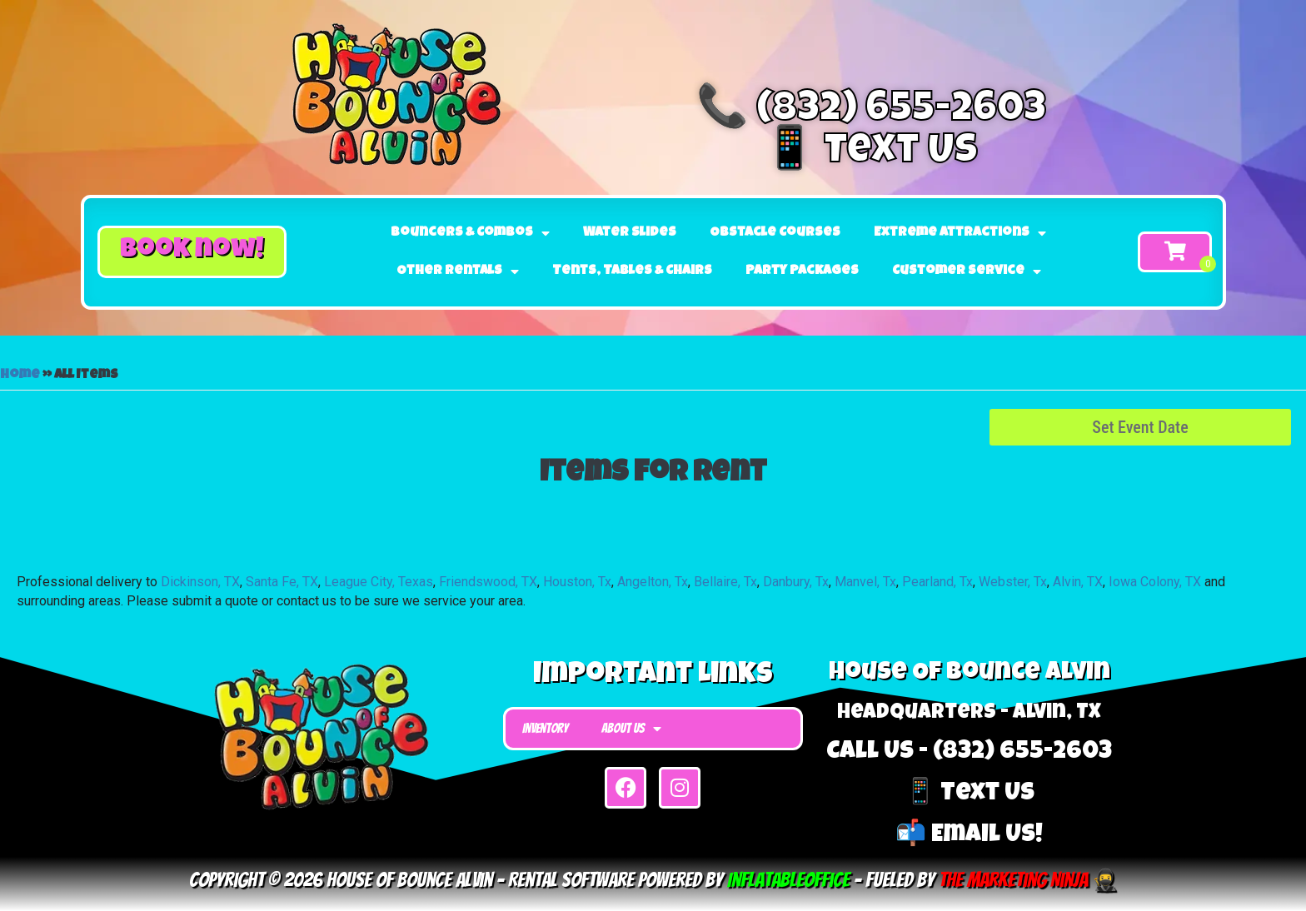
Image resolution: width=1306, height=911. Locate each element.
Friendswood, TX (488, 582)
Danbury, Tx (796, 582)
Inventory (545, 728)
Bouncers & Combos (470, 233)
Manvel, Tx (865, 582)
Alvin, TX (1078, 582)
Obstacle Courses (775, 233)
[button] (192, 252)
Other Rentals (457, 271)
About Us (631, 729)
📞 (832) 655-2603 (871, 111)
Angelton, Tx (652, 582)
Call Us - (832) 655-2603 (969, 752)
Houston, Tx (577, 582)
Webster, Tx (1013, 582)
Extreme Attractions (960, 233)
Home (20, 375)
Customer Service (966, 271)
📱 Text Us (871, 153)
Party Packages (802, 271)
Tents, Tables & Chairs (632, 271)
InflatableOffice (788, 880)
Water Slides (629, 233)
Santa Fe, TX (282, 582)
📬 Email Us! (969, 836)
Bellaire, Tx (725, 582)
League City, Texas (378, 582)
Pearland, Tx (937, 582)
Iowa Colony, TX (1155, 582)
